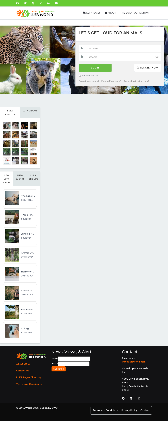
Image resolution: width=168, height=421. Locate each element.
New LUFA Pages (6, 179)
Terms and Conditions (29, 384)
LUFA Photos (10, 113)
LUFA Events (20, 177)
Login (95, 67)
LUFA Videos (30, 111)
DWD (55, 408)
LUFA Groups (33, 177)
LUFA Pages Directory (28, 377)
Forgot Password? (111, 81)
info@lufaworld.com (133, 361)
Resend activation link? (136, 81)
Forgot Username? (89, 81)
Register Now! (147, 67)
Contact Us (22, 370)
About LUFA (23, 364)
